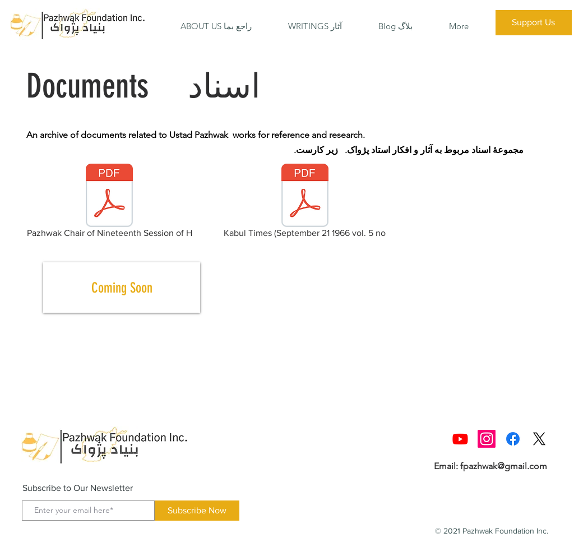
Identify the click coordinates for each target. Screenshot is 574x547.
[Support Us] (534, 22)
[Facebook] (513, 439)
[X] (539, 439)
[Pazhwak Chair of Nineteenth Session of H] (109, 203)
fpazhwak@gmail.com (503, 466)
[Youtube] (460, 439)
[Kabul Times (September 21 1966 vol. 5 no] (305, 203)
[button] (216, 26)
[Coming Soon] (121, 287)
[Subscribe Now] (197, 510)
